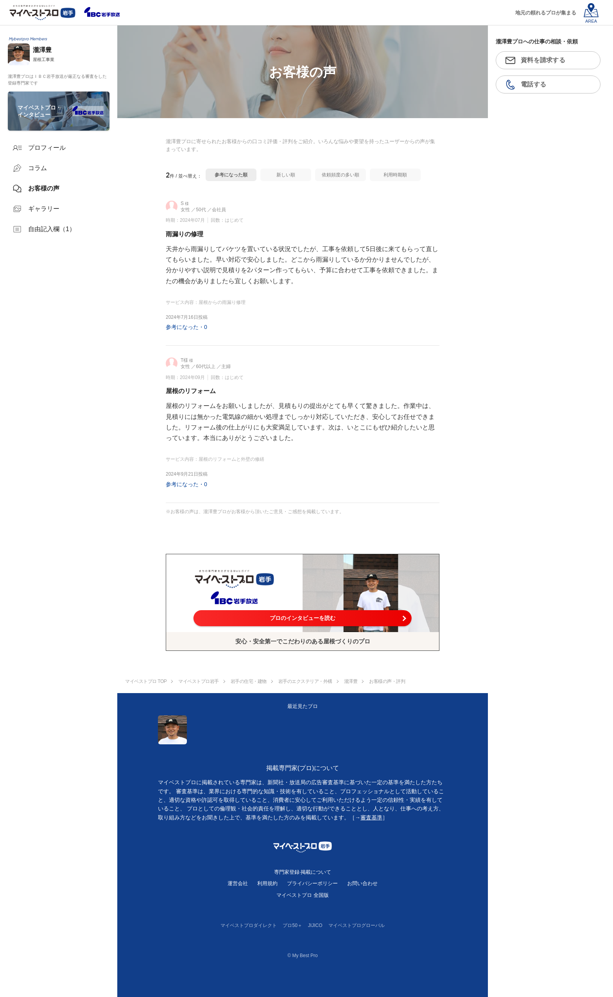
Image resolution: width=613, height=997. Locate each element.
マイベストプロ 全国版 (302, 895)
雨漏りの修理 (184, 234)
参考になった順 (231, 175)
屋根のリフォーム (191, 391)
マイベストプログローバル (356, 925)
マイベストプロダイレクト (248, 925)
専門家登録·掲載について (303, 872)
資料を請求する (543, 60)
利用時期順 (395, 175)
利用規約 (267, 883)
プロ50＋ (292, 925)
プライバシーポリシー (312, 883)
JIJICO (315, 925)
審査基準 (371, 817)
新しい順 (285, 175)
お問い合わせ (362, 883)
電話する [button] (533, 84)
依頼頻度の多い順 (340, 175)
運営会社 (238, 883)
